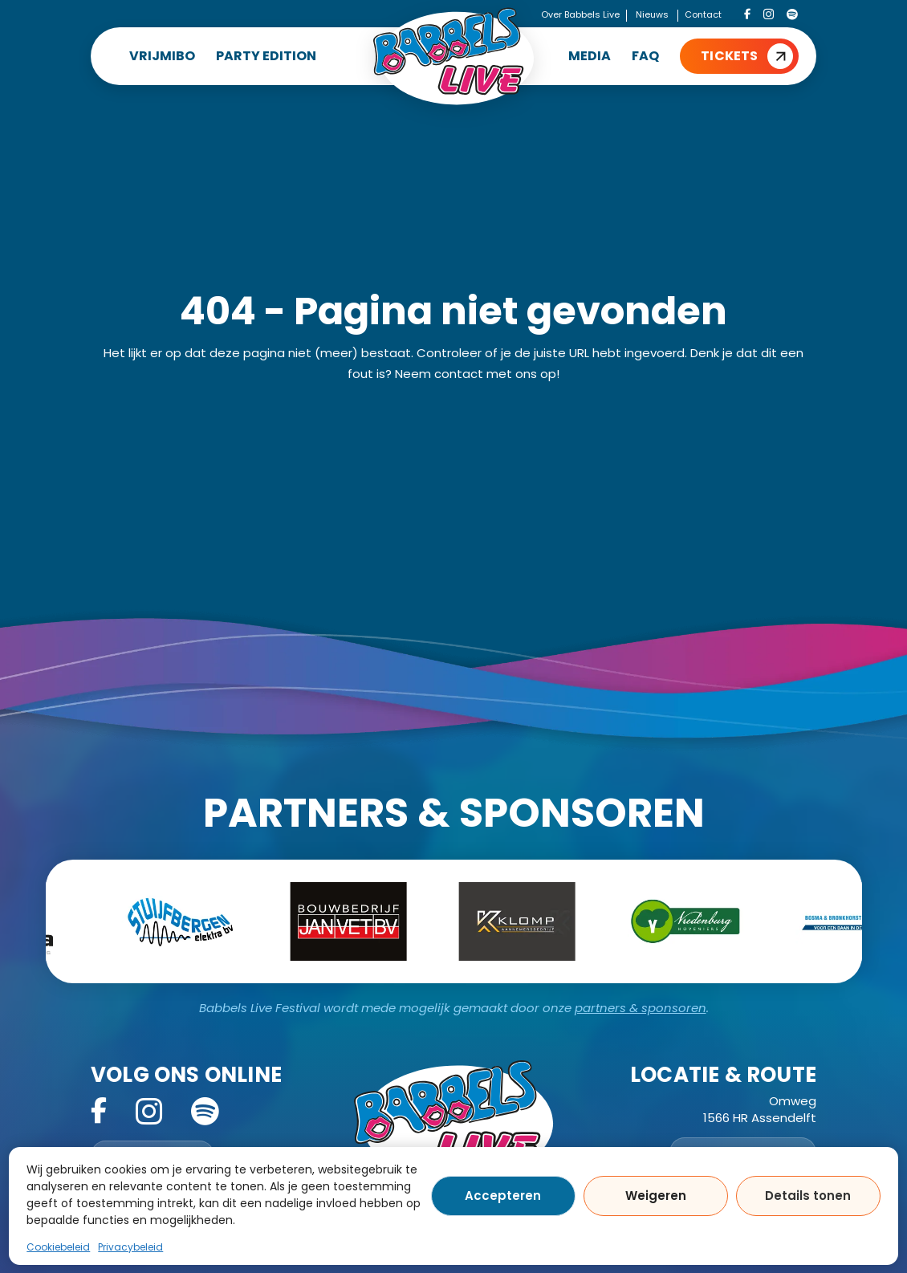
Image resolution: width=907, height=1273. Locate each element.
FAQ (645, 56)
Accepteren (503, 1195)
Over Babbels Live (580, 14)
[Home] (453, 56)
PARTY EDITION (266, 56)
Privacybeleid (130, 1247)
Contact (703, 14)
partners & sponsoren (640, 1007)
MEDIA (589, 56)
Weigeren (655, 1195)
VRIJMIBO (162, 56)
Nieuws (652, 14)
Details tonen (808, 1195)
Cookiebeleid (58, 1247)
